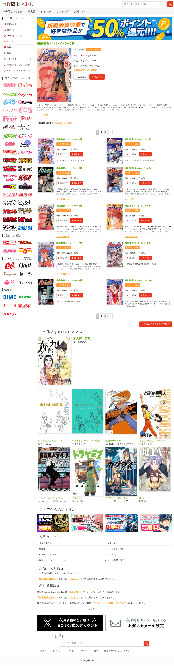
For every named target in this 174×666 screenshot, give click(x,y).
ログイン (74, 581)
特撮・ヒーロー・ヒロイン (52, 562)
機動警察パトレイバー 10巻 (138, 280)
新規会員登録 (12, 24)
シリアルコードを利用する (18, 70)
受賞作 (42, 551)
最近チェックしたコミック (117, 653)
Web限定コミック (12, 11)
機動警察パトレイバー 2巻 (138, 139)
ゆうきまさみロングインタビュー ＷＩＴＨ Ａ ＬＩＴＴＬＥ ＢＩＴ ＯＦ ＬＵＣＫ (87, 442)
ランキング (62, 11)
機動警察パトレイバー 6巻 (138, 206)
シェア (91, 611)
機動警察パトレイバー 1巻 (69, 139)
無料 (96, 653)
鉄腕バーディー (113, 442)
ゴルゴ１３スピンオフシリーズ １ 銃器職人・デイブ (54, 500)
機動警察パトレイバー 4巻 (138, 168)
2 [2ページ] (101, 132)
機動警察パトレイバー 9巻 (69, 280)
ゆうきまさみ (89, 55)
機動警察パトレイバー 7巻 (69, 243)
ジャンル (46, 11)
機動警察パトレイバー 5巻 (69, 206)
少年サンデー (89, 60)
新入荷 (31, 11)
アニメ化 (111, 556)
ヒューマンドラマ (47, 556)
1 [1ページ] (97, 132)
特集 (71, 653)
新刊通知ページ (77, 594)
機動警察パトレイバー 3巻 (69, 168)
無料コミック (81, 11)
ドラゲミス (77, 500)
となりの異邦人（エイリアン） (154, 442)
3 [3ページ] (106, 132)
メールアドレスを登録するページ (107, 605)
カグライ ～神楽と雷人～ (117, 500)
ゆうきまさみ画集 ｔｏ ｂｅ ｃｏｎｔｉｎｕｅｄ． (54, 442)
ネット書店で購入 (116, 562)
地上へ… (143, 500)
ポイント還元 (94, 50)
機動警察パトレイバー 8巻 (138, 243)
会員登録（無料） (48, 581)
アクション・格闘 (116, 551)
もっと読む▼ (43, 115)
